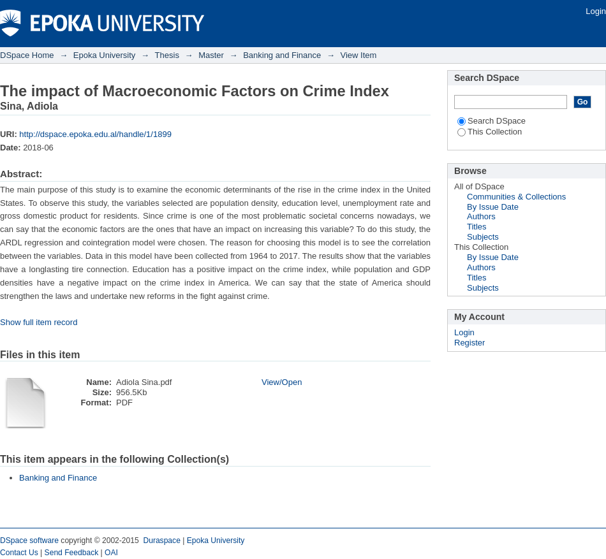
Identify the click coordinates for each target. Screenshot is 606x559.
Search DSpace (491, 121)
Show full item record (38, 322)
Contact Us (19, 552)
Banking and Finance (282, 55)
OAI (111, 552)
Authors (481, 216)
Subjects (483, 237)
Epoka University (104, 55)
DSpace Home (27, 55)
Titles (477, 226)
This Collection (489, 131)
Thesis (167, 55)
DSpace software (29, 540)
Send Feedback (72, 552)
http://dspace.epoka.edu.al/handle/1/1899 (95, 134)
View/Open (282, 382)
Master (211, 55)
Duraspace (161, 540)
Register (469, 342)
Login (596, 11)
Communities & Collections (516, 196)
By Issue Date (493, 207)
